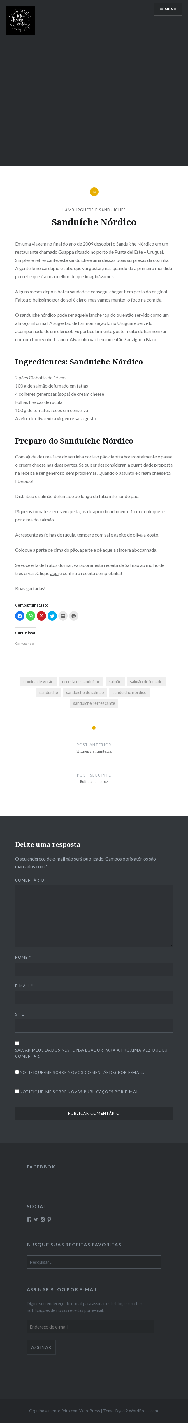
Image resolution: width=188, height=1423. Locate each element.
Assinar (41, 1347)
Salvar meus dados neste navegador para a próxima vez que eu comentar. (91, 1053)
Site (19, 1014)
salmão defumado (146, 681)
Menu (171, 9)
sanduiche (48, 692)
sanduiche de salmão (85, 692)
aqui (54, 573)
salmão (115, 681)
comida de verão (38, 681)
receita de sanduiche (81, 681)
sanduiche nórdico (130, 692)
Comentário (30, 880)
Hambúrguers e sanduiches (94, 210)
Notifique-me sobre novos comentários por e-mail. (82, 1072)
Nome (23, 957)
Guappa (65, 252)
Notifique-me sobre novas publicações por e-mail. (80, 1091)
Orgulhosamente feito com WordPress (64, 1410)
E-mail (24, 986)
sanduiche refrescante (94, 703)
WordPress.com (143, 1410)
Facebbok (41, 1166)
